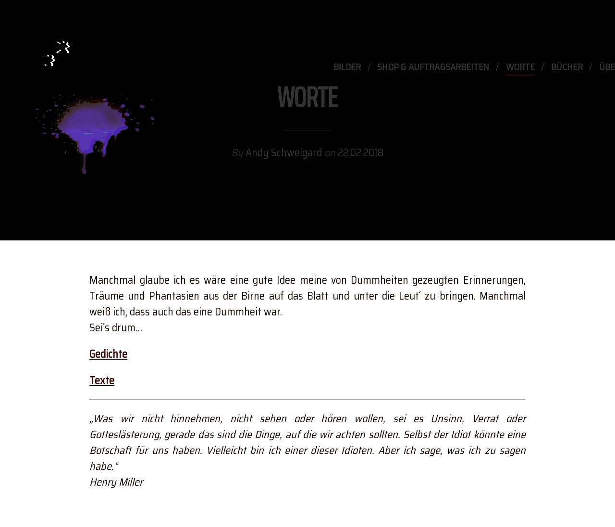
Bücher (567, 68)
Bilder (347, 68)
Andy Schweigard (285, 153)
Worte (520, 68)
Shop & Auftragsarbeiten (433, 68)
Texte (101, 380)
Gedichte (108, 354)
